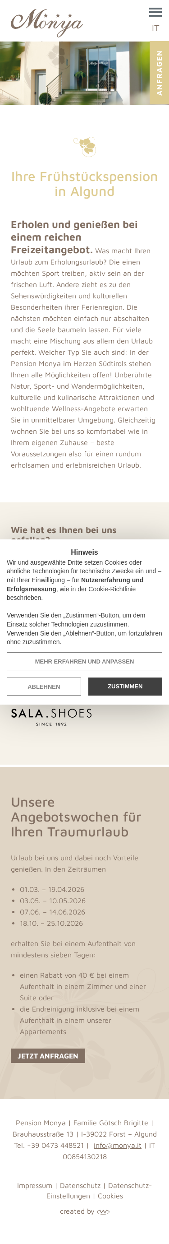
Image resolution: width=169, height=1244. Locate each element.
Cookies (110, 1196)
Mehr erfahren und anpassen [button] (84, 661)
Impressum (34, 1185)
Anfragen (159, 73)
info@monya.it (118, 1145)
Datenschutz (80, 1185)
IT (156, 28)
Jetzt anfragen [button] (48, 1056)
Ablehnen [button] (43, 686)
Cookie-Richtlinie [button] (112, 589)
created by (85, 1211)
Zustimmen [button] (125, 686)
